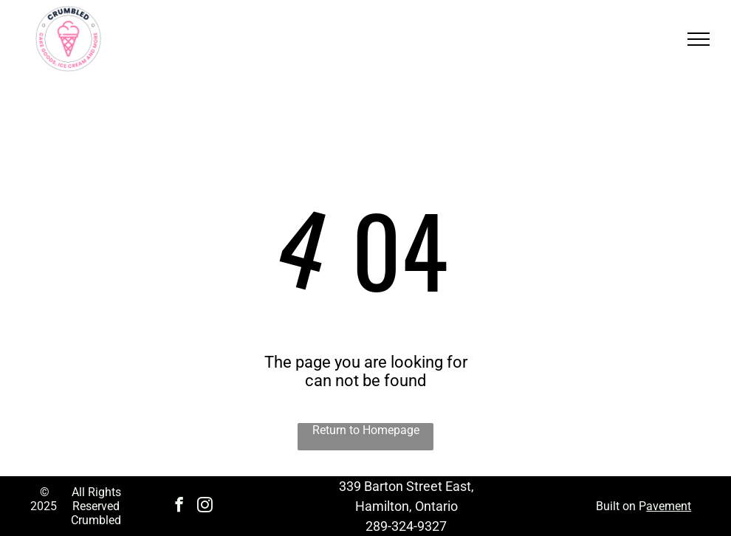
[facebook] (179, 506)
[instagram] (204, 506)
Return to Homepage (365, 430)
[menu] (698, 39)
